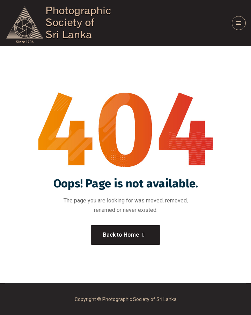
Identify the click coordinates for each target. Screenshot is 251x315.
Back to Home (124, 234)
